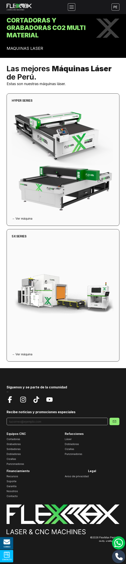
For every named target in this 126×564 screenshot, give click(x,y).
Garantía (11, 486)
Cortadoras (13, 439)
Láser (68, 439)
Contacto (12, 496)
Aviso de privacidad (77, 476)
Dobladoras (14, 454)
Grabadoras (14, 444)
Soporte (11, 481)
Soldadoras (14, 449)
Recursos (12, 476)
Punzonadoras (15, 463)
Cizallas (11, 458)
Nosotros (12, 491)
